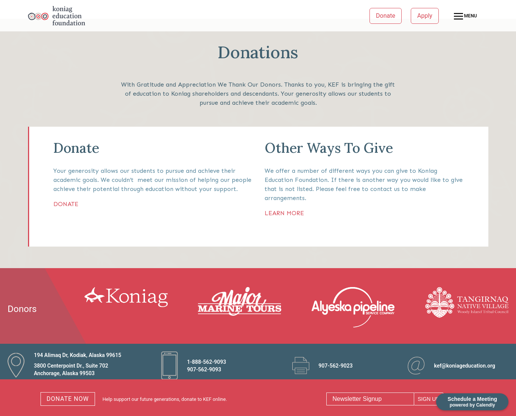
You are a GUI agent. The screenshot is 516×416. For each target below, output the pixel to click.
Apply (424, 15)
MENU (465, 16)
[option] (130, 297)
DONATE (65, 204)
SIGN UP (429, 399)
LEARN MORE (284, 213)
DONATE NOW (68, 398)
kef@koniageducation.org (464, 366)
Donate (385, 15)
